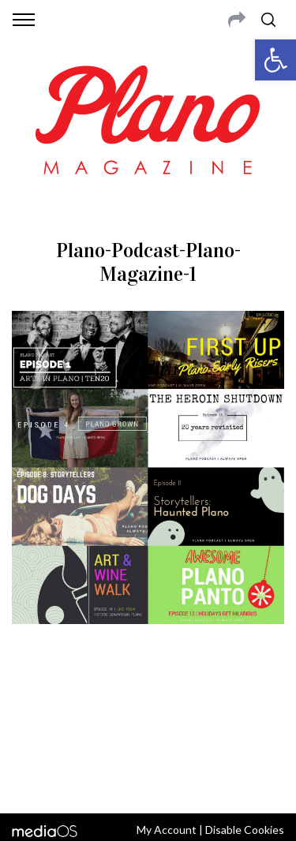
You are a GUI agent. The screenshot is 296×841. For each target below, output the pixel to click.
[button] (275, 59)
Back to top (148, 780)
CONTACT (76, 699)
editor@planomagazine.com (148, 737)
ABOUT (30, 699)
